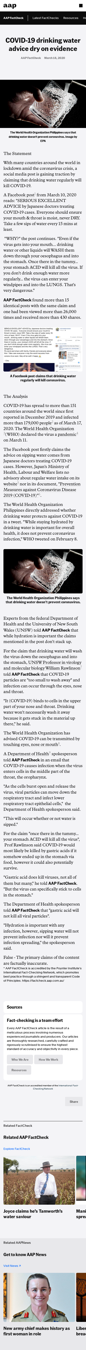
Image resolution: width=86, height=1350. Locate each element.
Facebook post (21, 195)
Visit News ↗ (12, 1266)
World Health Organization (48, 429)
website (10, 484)
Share (74, 1101)
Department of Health (28, 754)
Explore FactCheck (16, 1149)
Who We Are (19, 1059)
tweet (16, 522)
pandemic (67, 434)
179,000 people (38, 423)
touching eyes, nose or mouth (30, 744)
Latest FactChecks (46, 18)
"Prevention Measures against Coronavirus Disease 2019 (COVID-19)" (41, 489)
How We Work (48, 1059)
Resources (70, 18)
